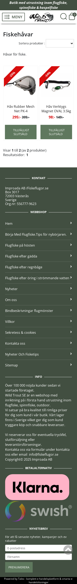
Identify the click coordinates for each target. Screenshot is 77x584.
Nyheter (38, 289)
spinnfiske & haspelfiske (38, 7)
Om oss (38, 300)
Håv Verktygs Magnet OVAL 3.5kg (56, 108)
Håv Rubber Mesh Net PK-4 (20, 108)
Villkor (38, 321)
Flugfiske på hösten (38, 245)
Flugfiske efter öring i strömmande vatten (38, 278)
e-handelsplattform (48, 579)
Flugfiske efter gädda (38, 256)
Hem (38, 223)
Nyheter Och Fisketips (38, 354)
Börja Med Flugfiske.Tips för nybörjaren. (38, 234)
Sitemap (38, 365)
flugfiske (60, 2)
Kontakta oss (38, 343)
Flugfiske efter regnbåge (38, 267)
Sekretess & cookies (38, 332)
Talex (21, 579)
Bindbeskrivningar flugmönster (38, 310)
